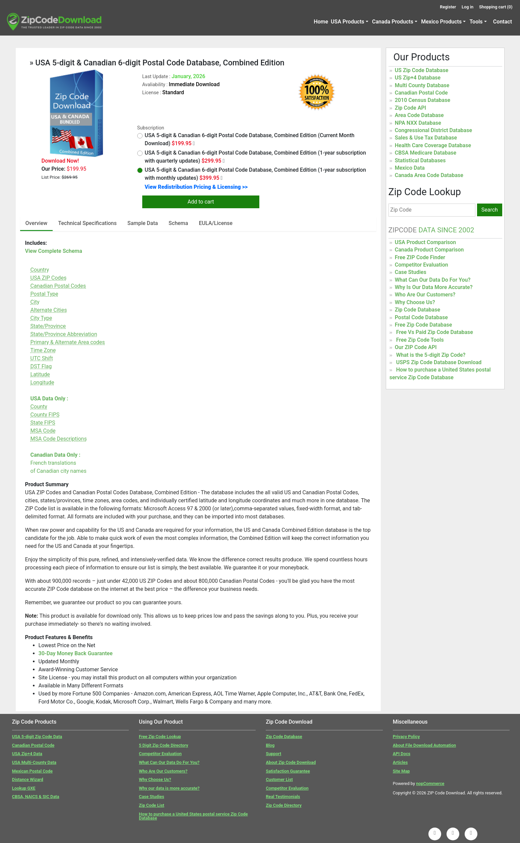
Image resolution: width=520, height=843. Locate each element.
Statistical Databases (420, 160)
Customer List (279, 779)
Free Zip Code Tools (420, 340)
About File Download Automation (424, 745)
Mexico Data (410, 168)
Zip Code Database (417, 309)
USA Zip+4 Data (27, 753)
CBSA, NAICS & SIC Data (35, 796)
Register (448, 6)
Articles (400, 762)
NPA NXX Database (418, 123)
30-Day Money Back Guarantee (76, 653)
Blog (270, 745)
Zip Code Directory (284, 805)
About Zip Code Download (291, 762)
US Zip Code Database (422, 70)
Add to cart (201, 202)
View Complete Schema (53, 251)
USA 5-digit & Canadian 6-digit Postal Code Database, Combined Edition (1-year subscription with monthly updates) (251, 174)
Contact (502, 21)
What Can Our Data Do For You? (433, 280)
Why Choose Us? (415, 302)
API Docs (401, 753)
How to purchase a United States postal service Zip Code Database (193, 816)
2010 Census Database (422, 100)
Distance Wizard (27, 779)
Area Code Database (419, 115)
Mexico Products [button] (441, 21)
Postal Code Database (421, 317)
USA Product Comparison (425, 242)
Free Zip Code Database (423, 325)
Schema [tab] (178, 223)
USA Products (347, 21)
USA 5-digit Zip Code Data (37, 736)
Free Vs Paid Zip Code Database (434, 332)
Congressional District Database (433, 130)
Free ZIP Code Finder (420, 257)
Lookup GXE (24, 788)
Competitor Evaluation (421, 265)
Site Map (401, 771)
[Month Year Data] (194, 143)
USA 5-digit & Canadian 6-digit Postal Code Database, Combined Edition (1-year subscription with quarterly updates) (251, 157)
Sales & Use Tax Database (426, 137)
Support (273, 753)
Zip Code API (410, 108)
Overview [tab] (36, 223)
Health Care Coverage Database (433, 145)
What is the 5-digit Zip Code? (431, 355)
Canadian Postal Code (421, 93)
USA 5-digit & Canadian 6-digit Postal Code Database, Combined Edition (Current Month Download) (246, 139)
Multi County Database (422, 85)
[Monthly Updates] (222, 178)
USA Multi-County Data (34, 762)
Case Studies (410, 272)
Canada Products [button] (392, 21)
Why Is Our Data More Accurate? (434, 287)
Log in (467, 6)
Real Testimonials (283, 796)
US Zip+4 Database (417, 77)
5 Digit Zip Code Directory (163, 745)
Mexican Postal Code (32, 771)
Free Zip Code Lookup (160, 736)
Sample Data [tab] (142, 223)
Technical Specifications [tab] (87, 223)
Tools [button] (475, 21)
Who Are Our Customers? (425, 294)
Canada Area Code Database (429, 175)
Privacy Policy (406, 736)
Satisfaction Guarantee (288, 771)
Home (321, 21)
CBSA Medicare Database (425, 153)
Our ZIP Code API (416, 347)
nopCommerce (430, 783)
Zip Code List (151, 805)
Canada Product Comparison (429, 249)
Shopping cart (496, 6)
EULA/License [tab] (216, 223)
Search (489, 210)
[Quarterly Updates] (224, 161)
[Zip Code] (431, 210)
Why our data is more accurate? (169, 788)
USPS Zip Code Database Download (439, 362)
